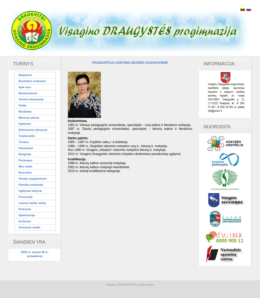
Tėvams (24, 142)
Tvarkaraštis (27, 135)
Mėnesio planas (29, 117)
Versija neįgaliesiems (33, 178)
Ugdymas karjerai (30, 190)
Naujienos (25, 74)
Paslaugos (25, 160)
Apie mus (25, 87)
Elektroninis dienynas (33, 129)
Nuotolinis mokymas (32, 81)
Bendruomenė (28, 93)
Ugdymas (25, 123)
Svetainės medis (29, 227)
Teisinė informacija (31, 99)
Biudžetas (25, 111)
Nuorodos (25, 172)
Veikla (22, 105)
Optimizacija (27, 215)
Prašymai (25, 209)
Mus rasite (25, 166)
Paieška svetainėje (31, 184)
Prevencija (25, 196)
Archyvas (25, 221)
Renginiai (25, 154)
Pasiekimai (26, 148)
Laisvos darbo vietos (32, 203)
